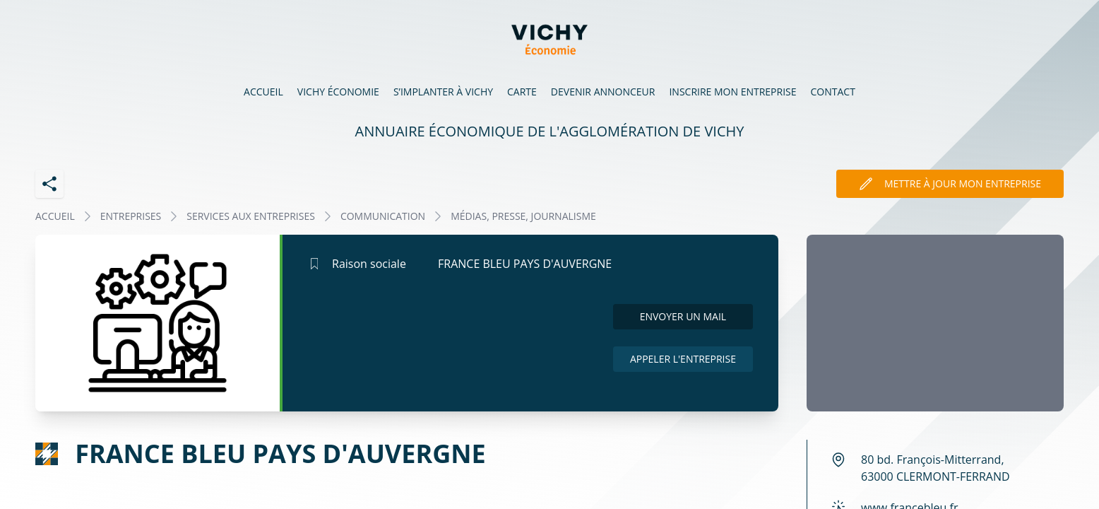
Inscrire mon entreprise (732, 91)
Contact (833, 91)
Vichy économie (338, 91)
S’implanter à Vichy (443, 91)
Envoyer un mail (683, 316)
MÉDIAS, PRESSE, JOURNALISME (523, 216)
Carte (522, 91)
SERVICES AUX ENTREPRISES (250, 216)
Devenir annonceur (603, 91)
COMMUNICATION (382, 216)
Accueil (263, 91)
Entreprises (131, 216)
